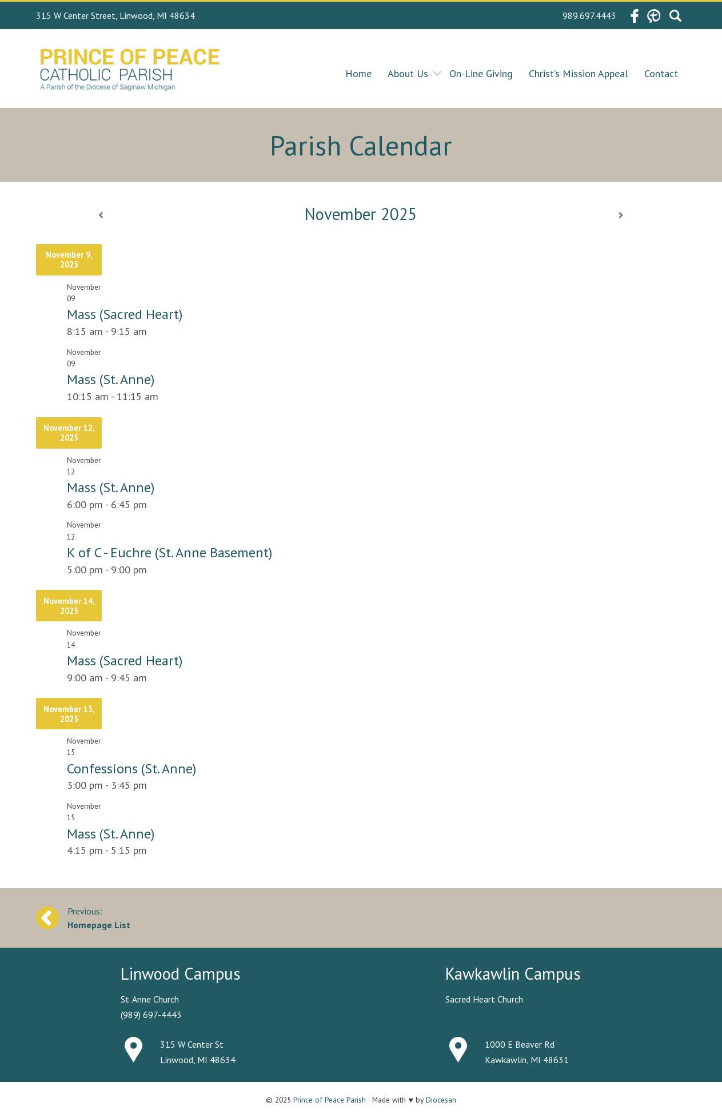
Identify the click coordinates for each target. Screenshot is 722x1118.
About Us (408, 73)
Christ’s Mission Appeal (578, 73)
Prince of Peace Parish (329, 1100)
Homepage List (98, 925)
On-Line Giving (481, 73)
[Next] (621, 215)
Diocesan (441, 1100)
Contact (661, 73)
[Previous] (101, 215)
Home (358, 73)
